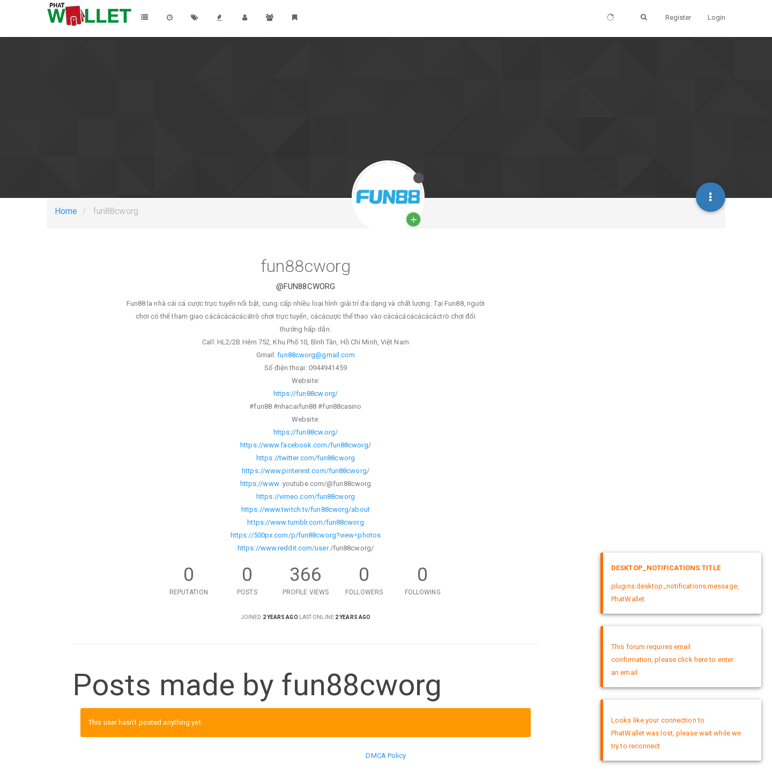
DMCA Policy (386, 756)
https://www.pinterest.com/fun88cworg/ (305, 471)
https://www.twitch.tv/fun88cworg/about (305, 509)
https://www (259, 484)
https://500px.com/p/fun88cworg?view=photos (306, 535)
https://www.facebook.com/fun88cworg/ (305, 445)
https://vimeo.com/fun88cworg (305, 496)
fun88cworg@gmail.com (316, 355)
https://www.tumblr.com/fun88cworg (305, 522)
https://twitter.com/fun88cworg (305, 458)
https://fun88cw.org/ (305, 393)
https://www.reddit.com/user (283, 548)
